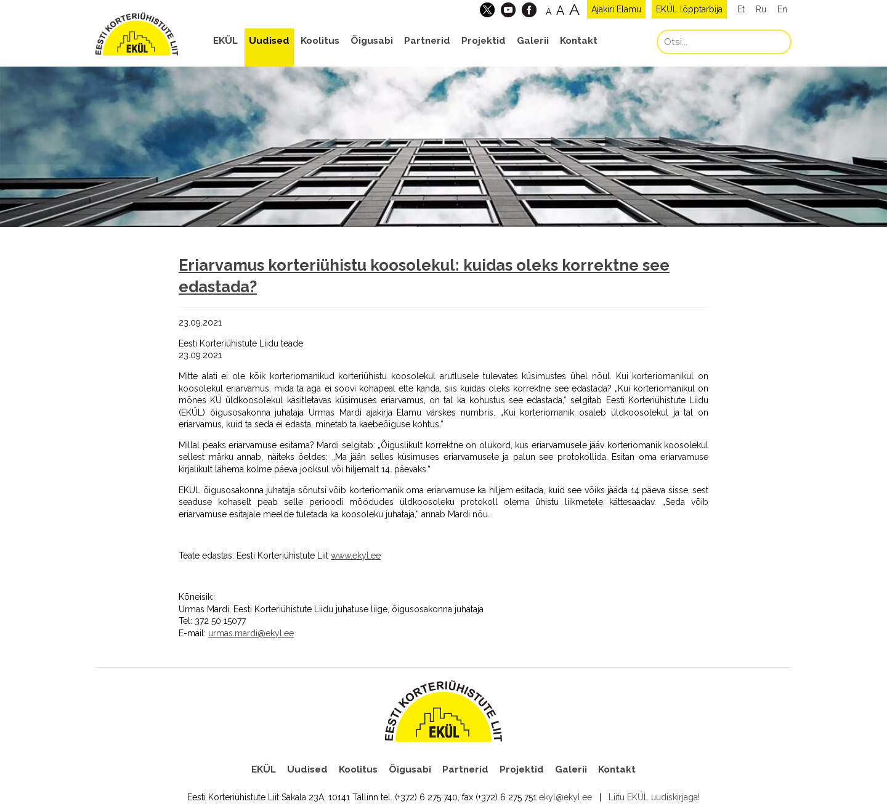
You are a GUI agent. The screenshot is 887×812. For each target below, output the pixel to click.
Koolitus (320, 40)
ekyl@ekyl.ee (565, 797)
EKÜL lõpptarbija (689, 9)
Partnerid (427, 40)
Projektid (483, 40)
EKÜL (225, 40)
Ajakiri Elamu (616, 9)
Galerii (533, 40)
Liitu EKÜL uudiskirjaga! (654, 797)
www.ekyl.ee (356, 555)
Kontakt (578, 40)
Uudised (269, 40)
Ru (761, 9)
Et (741, 9)
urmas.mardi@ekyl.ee (251, 633)
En (782, 9)
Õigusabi (371, 40)
